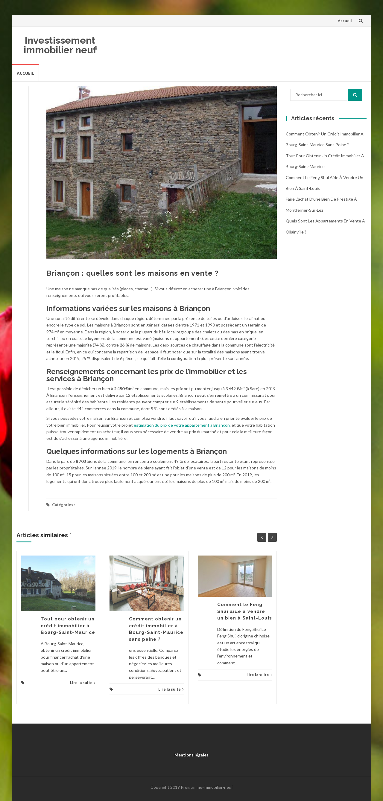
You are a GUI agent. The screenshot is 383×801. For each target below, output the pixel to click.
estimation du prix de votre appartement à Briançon (182, 425)
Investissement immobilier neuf (60, 45)
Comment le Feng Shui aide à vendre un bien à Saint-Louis (244, 611)
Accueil (345, 20)
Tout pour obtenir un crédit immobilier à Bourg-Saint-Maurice (68, 625)
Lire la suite (82, 682)
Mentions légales (191, 754)
